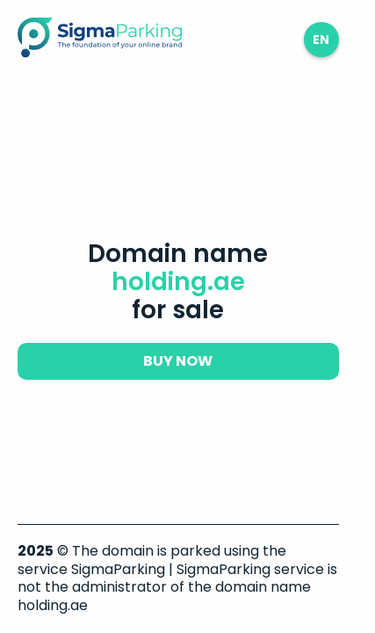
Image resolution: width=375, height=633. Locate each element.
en (321, 39)
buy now (178, 361)
